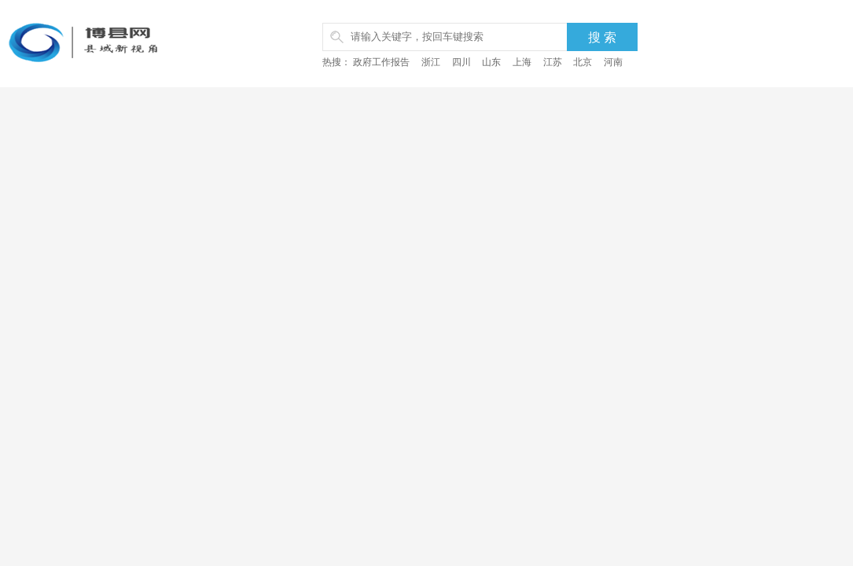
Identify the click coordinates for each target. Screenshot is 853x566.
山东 (491, 62)
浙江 (430, 62)
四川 (461, 62)
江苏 (552, 62)
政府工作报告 (381, 62)
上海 (522, 62)
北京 (582, 62)
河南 (613, 62)
